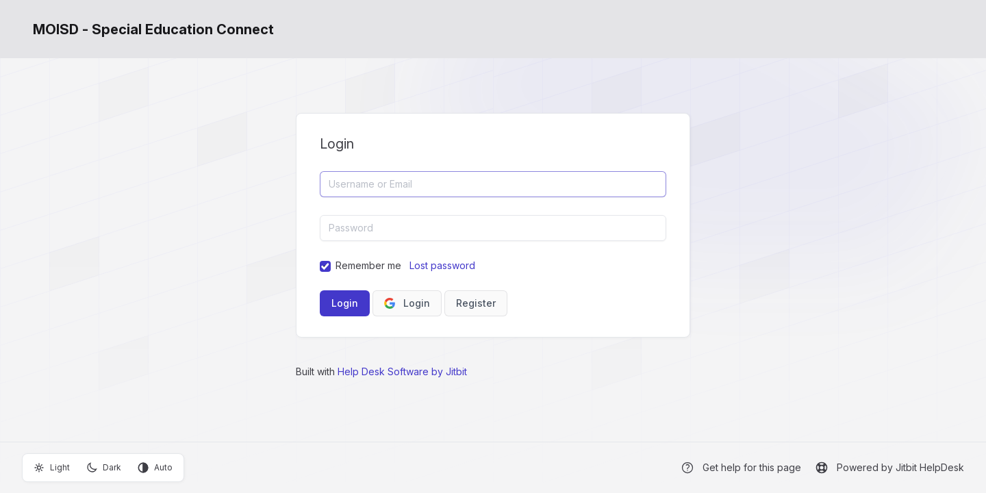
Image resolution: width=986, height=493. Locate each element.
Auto (155, 467)
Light (52, 467)
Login (407, 303)
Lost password (442, 265)
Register (476, 303)
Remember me (368, 265)
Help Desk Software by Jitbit (402, 371)
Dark (103, 467)
